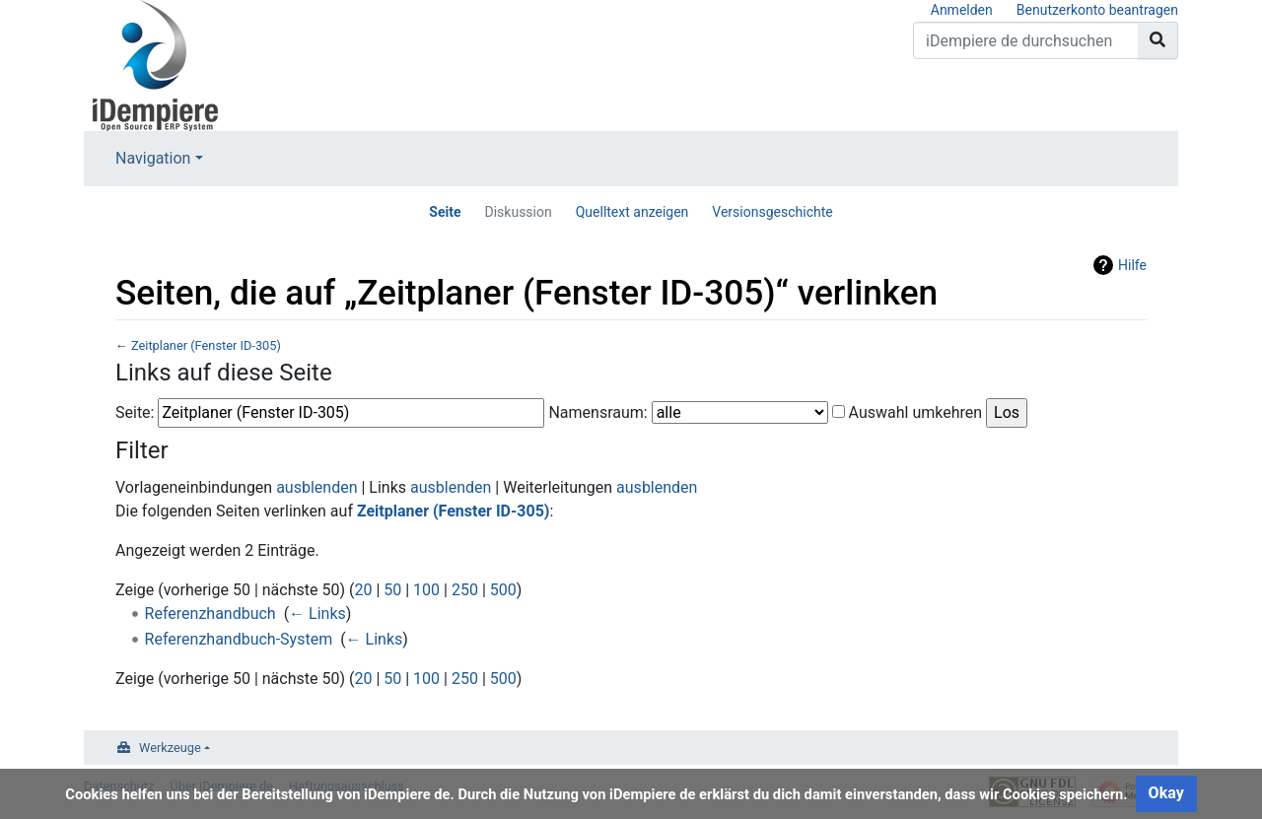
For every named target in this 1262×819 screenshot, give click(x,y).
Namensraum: (597, 412)
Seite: (134, 412)
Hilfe (1132, 265)
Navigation (152, 158)
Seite (444, 212)
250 (465, 589)
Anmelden (962, 10)
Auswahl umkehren (916, 412)
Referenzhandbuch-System (239, 639)
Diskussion (518, 212)
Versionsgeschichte (772, 212)
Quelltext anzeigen (632, 212)
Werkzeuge (170, 747)
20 (363, 589)
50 (392, 589)
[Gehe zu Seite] (1158, 40)
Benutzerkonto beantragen (1097, 10)
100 (426, 589)
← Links (317, 613)
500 (503, 589)
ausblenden (316, 487)
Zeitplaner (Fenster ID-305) (206, 345)
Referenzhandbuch (210, 613)
